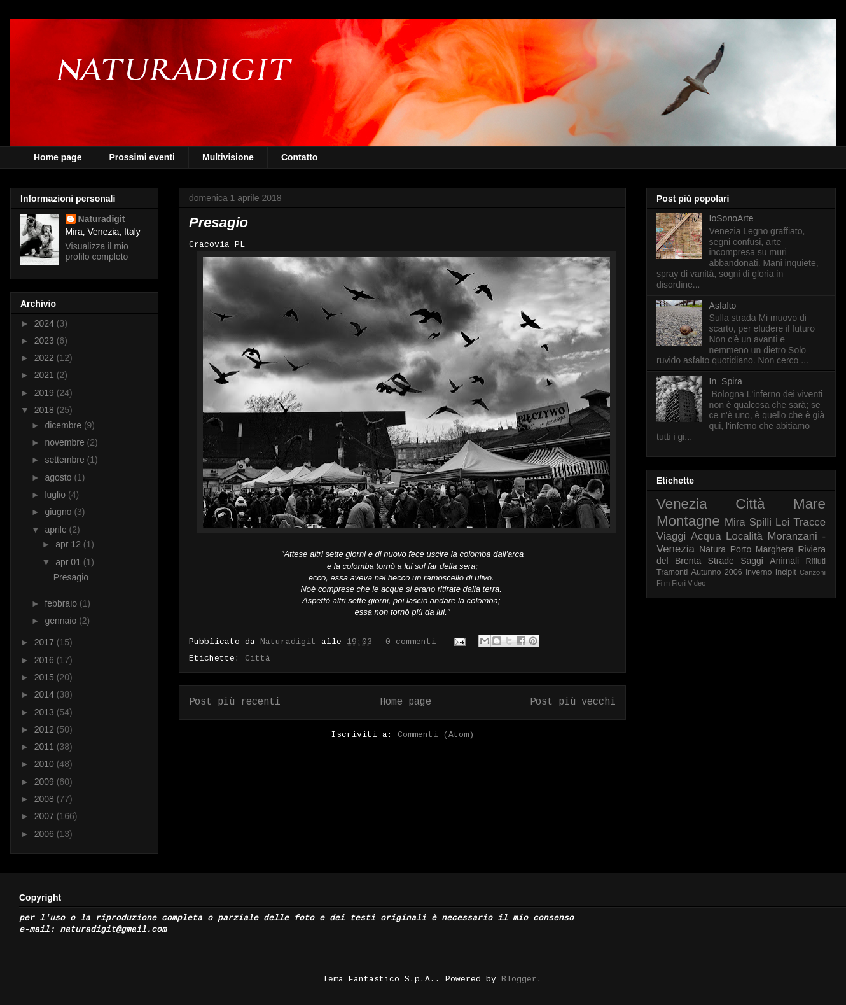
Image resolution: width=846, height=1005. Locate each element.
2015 (45, 677)
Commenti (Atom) (436, 735)
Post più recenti (235, 702)
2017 (45, 642)
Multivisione (228, 157)
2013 (45, 712)
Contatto (299, 157)
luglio (56, 494)
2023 (45, 340)
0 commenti (410, 642)
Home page (57, 157)
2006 (45, 834)
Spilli (760, 522)
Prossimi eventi (142, 157)
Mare (809, 504)
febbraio (62, 603)
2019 (45, 393)
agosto (59, 477)
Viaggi (671, 536)
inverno (758, 572)
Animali (784, 561)
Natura (712, 549)
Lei (782, 522)
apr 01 (69, 562)
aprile (57, 529)
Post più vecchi (573, 702)
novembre (66, 442)
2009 (45, 782)
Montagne (688, 521)
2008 (45, 799)
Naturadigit (290, 642)
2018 (45, 410)
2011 (45, 746)
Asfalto (723, 305)
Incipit (785, 572)
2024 (45, 323)
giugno (59, 512)
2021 (45, 375)
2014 (45, 694)
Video (696, 583)
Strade (721, 561)
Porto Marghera (762, 549)
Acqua (706, 536)
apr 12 (69, 544)
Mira (735, 522)
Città (257, 658)
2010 (45, 764)
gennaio (62, 620)
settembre (66, 459)
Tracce (809, 522)
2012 (45, 729)
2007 (45, 816)
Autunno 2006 (716, 572)
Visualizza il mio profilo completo (97, 251)
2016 (45, 660)
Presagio (218, 222)
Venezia (681, 504)
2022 (45, 358)
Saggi (751, 561)
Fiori (679, 583)
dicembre (64, 425)
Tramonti (672, 572)
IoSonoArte (731, 218)
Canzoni (813, 572)
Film (663, 583)
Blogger (519, 979)
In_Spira (725, 381)
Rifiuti (816, 561)
